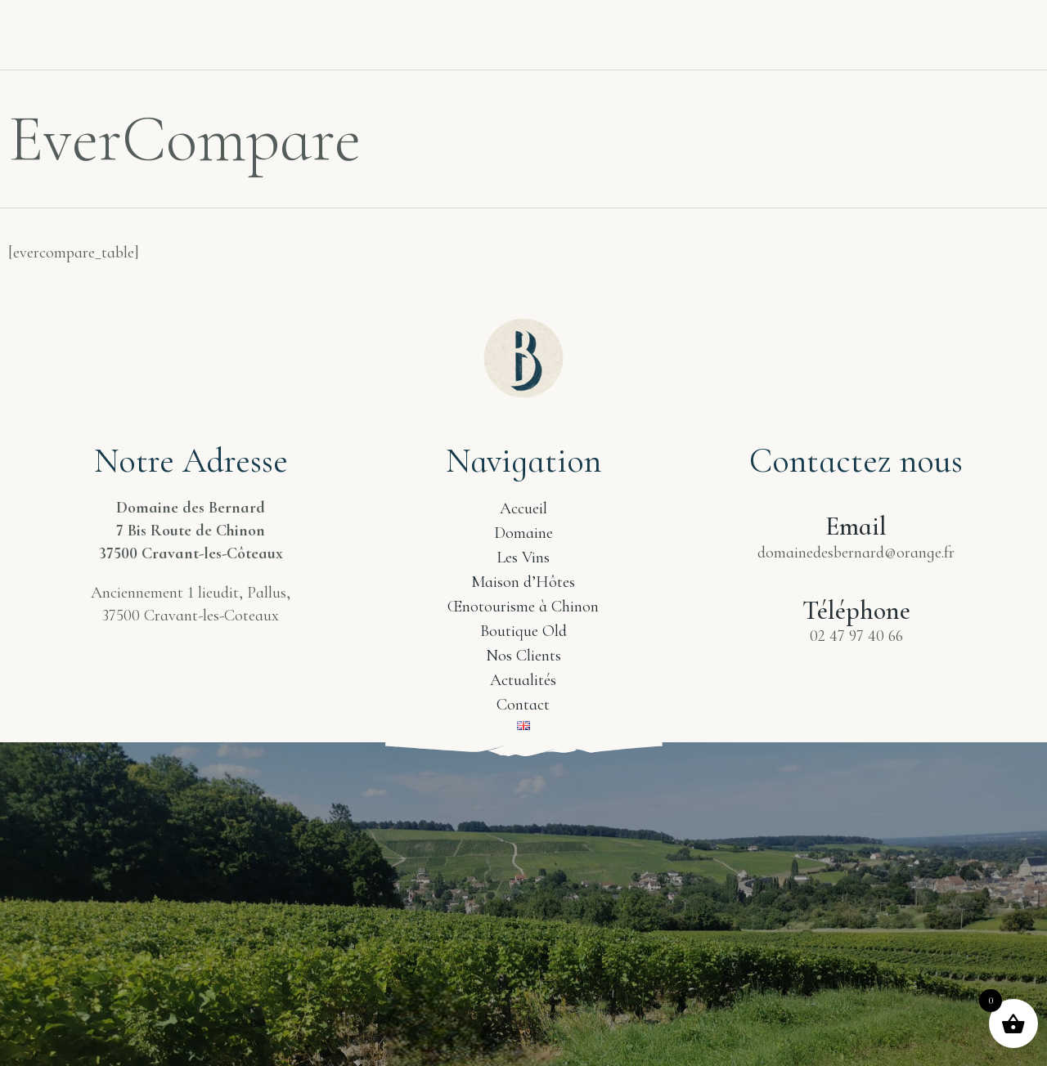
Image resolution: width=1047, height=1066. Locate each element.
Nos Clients (748, 22)
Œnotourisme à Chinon (523, 606)
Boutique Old (523, 631)
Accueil (109, 31)
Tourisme (427, 31)
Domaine (213, 31)
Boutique (626, 22)
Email (856, 526)
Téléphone (856, 610)
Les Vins (319, 31)
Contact (990, 22)
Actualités (875, 22)
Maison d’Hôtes (523, 582)
